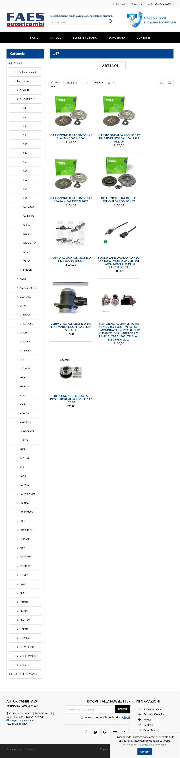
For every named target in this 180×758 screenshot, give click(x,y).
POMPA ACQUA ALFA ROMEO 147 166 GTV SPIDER (111, 201)
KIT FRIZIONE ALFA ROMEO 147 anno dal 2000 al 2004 (68, 136)
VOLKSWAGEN (28, 655)
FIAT (22, 377)
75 (24, 116)
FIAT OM (25, 386)
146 (25, 143)
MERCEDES (26, 512)
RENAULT (25, 566)
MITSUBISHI (27, 530)
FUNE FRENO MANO (85, 37)
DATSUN (25, 368)
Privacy (144, 719)
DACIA (24, 332)
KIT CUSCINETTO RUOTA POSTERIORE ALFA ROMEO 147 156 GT (154, 270)
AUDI (23, 278)
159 (25, 179)
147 (25, 152)
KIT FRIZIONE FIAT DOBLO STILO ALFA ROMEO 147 (68, 199)
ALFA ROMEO (28, 98)
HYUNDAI (25, 422)
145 (25, 134)
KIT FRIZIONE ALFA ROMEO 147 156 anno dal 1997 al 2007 (154, 138)
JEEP (22, 449)
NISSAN (24, 539)
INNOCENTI (27, 431)
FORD (23, 395)
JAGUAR (25, 458)
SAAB (23, 584)
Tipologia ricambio (27, 71)
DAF (22, 359)
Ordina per (55, 84)
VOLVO (24, 664)
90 (24, 125)
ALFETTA (28, 215)
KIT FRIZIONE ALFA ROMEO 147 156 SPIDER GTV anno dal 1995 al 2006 (111, 138)
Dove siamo (147, 730)
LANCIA (24, 485)
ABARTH (25, 89)
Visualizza (98, 82)
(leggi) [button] (126, 717)
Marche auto (24, 80)
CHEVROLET (27, 323)
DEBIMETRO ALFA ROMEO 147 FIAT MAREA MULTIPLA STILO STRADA (68, 270)
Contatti (143, 37)
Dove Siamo (117, 37)
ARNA (26, 224)
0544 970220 (155, 18)
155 (25, 161)
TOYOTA (25, 637)
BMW (23, 305)
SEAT (23, 593)
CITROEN (25, 314)
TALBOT (25, 628)
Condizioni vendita (151, 714)
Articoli (55, 37)
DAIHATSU (26, 350)
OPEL (23, 548)
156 (25, 170)
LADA (23, 476)
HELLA (23, 404)
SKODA (24, 602)
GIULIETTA (29, 242)
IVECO (24, 440)
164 (25, 188)
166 (25, 197)
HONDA (24, 413)
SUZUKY (25, 619)
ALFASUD (28, 206)
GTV (25, 251)
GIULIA (27, 233)
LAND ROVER (27, 494)
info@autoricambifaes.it (160, 22)
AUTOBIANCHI (28, 287)
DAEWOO (25, 341)
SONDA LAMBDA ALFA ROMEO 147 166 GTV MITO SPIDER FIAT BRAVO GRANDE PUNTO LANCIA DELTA (155, 204)
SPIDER (27, 269)
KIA (22, 467)
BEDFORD (25, 296)
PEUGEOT (26, 557)
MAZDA (24, 503)
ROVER (24, 575)
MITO (26, 260)
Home (34, 37)
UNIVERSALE (27, 646)
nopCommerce (28, 749)
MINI (22, 521)
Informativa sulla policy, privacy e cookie (144, 744)
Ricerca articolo (149, 709)
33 (24, 107)
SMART (24, 611)
